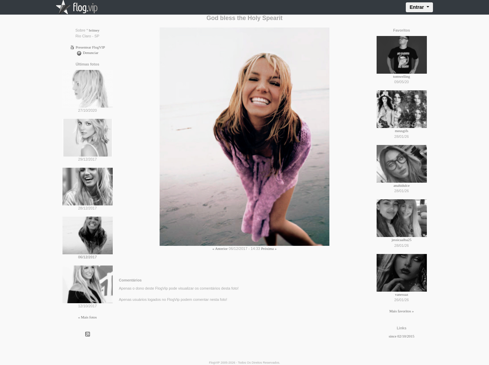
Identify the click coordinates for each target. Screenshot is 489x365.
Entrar (417, 7)
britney (94, 30)
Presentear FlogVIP (87, 47)
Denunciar (87, 53)
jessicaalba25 (402, 240)
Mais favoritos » (401, 311)
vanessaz (401, 294)
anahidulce (402, 185)
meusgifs (402, 131)
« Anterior (220, 249)
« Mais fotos (87, 317)
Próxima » (269, 249)
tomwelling (401, 76)
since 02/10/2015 (401, 336)
